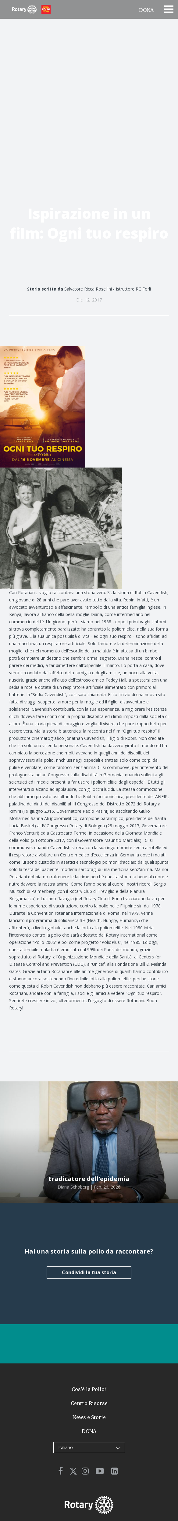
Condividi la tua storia (89, 1272)
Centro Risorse (89, 1403)
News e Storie (89, 1417)
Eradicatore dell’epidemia (89, 1179)
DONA (146, 10)
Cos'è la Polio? (89, 1389)
